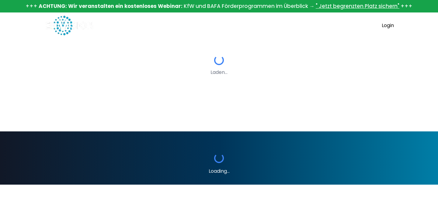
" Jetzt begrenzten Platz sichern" (357, 6)
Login (388, 25)
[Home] (69, 25)
